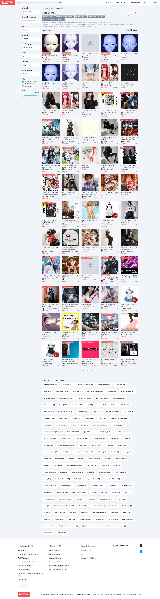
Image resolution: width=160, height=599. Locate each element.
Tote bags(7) (84, 512)
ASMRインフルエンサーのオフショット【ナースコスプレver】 (90, 193)
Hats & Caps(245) (121, 472)
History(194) (47, 479)
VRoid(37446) (47, 391)
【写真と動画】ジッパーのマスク (109, 166)
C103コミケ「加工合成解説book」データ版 (51, 166)
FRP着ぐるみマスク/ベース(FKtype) (50, 56)
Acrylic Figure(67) (127, 485)
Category (25, 35)
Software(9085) (102, 405)
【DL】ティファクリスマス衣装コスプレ (70, 276)
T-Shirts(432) (92, 465)
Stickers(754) (77, 452)
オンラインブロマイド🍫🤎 (109, 193)
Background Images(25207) (95, 391)
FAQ (82, 554)
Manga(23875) (112, 391)
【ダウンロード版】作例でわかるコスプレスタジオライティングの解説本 (129, 166)
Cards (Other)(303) (77, 472)
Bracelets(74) (113, 485)
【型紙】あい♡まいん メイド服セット (50, 360)
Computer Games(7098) (112, 411)
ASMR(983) (110, 445)
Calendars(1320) (48, 445)
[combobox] (39, 2)
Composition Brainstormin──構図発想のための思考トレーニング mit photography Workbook (70, 248)
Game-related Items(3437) (100, 425)
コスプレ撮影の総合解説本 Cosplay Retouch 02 (129, 111)
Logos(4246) (47, 425)
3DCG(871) (66, 452)
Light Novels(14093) (102, 398)
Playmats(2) (74, 526)
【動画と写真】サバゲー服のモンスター (129, 248)
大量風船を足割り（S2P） (129, 332)
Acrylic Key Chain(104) (98, 485)
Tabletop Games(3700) (62, 425)
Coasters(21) (58, 506)
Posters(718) (89, 452)
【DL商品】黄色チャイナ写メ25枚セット (70, 333)
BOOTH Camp (22, 579)
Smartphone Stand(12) (98, 506)
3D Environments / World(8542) (120, 405)
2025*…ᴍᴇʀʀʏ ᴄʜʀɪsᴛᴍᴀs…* (90, 248)
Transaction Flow (54, 562)
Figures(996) (83, 445)
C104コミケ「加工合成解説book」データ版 (51, 138)
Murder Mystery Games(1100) (66, 445)
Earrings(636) (127, 452)
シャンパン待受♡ (106, 83)
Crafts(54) (104, 492)
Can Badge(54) (116, 492)
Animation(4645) (89, 418)
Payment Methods (55, 558)
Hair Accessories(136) (50, 485)
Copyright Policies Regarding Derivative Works (30, 575)
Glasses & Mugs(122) (67, 485)
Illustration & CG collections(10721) (82, 405)
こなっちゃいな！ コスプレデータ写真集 (90, 360)
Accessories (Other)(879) (51, 452)
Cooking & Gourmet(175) (62, 479)
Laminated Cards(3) (85, 519)
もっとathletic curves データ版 (109, 360)
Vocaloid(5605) (75, 418)
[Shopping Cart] (145, 2)
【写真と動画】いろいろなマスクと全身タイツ (70, 138)
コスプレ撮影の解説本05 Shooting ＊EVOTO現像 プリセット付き (70, 166)
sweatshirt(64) (48, 492)
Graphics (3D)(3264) (118, 425)
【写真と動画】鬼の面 (49, 110)
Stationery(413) (104, 465)
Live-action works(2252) (122, 432)
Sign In (108, 2)
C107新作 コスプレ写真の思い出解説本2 (109, 333)
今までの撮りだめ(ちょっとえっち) (50, 333)
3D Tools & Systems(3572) (80, 425)
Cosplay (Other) (59, 8)
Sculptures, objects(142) (93, 479)
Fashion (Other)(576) (94, 458)
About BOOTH (121, 2)
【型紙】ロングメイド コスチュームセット (109, 221)
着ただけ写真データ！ (68, 193)
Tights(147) (77, 479)
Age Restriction (27, 70)
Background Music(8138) (65, 411)
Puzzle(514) (47, 465)
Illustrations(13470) (49, 405)
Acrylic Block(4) (59, 519)
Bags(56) (94, 492)
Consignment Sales (24, 569)
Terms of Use (54, 594)
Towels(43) (128, 492)
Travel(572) (107, 458)
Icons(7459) (97, 411)
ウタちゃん (85, 165)
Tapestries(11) (113, 506)
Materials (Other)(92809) (51, 384)
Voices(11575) (63, 405)
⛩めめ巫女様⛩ (87, 305)
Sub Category (26, 44)
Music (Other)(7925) (83, 411)
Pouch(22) (46, 506)
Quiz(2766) (87, 432)
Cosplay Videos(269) (105, 472)
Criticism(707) (102, 452)
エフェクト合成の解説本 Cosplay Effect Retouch (129, 138)
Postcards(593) (59, 458)
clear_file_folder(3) (127, 519)
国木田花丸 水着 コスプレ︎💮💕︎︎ (90, 221)
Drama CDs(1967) (66, 438)
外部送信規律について (98, 594)
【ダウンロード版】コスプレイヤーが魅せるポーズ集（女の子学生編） (50, 193)
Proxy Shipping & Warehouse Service (29, 562)
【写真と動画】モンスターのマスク (109, 138)
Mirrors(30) (80, 499)
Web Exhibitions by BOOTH (58, 569)
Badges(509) (58, 465)
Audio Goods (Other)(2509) (102, 432)
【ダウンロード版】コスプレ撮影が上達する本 (50, 221)
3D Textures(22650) (49, 398)
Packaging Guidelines (24, 566)
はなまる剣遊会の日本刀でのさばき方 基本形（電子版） (129, 360)
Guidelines (78, 594)
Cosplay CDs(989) (97, 445)
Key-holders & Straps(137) (112, 479)
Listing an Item (22, 550)
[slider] (23, 95)
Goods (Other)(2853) (73, 432)
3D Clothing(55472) (67, 384)
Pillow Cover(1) (48, 532)
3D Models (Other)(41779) (85, 384)
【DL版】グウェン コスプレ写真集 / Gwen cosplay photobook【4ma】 (90, 333)
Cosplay (50, 8)
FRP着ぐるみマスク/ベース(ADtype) (70, 56)
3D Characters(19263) (85, 398)
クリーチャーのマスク (107, 248)
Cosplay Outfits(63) (62, 492)
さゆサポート (85, 83)
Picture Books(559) (121, 458)
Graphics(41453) (120, 384)
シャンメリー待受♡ (68, 110)
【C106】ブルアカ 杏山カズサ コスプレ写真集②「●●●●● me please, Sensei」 (109, 278)
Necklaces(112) (82, 485)
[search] (60, 2)
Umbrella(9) (73, 512)
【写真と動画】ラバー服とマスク (50, 248)
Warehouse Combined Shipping (59, 566)
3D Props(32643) (78, 391)
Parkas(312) (63, 472)
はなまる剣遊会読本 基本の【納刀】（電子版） (70, 360)
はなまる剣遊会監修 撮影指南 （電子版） (50, 305)
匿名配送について (23, 558)
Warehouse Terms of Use (66, 594)
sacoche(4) (47, 519)
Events (24, 52)
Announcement (86, 550)
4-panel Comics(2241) (50, 438)
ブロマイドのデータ (127, 83)
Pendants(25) (91, 499)
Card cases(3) (100, 519)
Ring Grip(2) (62, 526)
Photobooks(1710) (115, 438)
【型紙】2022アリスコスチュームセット (129, 305)
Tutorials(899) (122, 445)
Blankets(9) (47, 512)
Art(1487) (127, 438)
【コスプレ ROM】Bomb (128, 220)
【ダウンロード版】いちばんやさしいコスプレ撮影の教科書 (109, 111)
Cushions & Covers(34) (65, 499)
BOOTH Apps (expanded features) (28, 554)
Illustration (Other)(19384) (66, 398)
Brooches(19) (70, 506)
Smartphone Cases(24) (106, 499)
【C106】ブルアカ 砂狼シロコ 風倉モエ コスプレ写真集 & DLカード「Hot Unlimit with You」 (50, 276)
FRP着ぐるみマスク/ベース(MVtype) (70, 84)
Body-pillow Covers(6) (99, 512)
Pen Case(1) (122, 526)
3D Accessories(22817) (127, 391)
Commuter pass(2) (49, 526)
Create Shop (135, 2)
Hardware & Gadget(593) (76, 458)
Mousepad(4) (126, 512)
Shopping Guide (54, 554)
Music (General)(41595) (104, 384)
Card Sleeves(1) (61, 532)
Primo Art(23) (122, 499)
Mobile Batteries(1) (108, 526)
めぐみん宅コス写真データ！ (89, 111)
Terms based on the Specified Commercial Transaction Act (121, 594)
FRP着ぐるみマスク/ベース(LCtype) (50, 84)
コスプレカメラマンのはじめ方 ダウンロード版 (70, 305)
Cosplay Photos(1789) (98, 438)
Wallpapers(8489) (49, 411)
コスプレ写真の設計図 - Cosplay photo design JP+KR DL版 (70, 221)
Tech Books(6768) (128, 411)
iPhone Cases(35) (49, 499)
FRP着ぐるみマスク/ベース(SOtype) (109, 56)
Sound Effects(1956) (81, 438)
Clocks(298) (90, 472)
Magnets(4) (72, 519)
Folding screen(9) (60, 512)
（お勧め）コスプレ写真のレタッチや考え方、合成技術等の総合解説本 (129, 276)
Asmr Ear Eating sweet (108, 305)
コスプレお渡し (86, 275)
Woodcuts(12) (83, 506)
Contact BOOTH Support (89, 558)
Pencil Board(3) (113, 519)
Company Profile (44, 594)
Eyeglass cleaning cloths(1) (90, 526)
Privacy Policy (86, 594)
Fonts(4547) (102, 418)
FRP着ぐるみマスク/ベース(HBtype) (129, 54)
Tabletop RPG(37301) (62, 391)
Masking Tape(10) (127, 506)
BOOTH (44, 8)
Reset (129, 16)
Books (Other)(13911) (118, 398)
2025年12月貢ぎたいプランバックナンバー (90, 54)
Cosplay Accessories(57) (79, 492)
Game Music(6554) (49, 418)
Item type (25, 61)
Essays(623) (47, 458)
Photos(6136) (63, 418)
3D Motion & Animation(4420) (118, 418)
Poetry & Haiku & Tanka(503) (75, 465)
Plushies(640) (115, 452)
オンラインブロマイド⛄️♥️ (129, 193)
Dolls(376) (117, 465)
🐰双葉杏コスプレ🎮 (88, 138)
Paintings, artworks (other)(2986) (53, 432)
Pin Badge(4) (114, 512)
